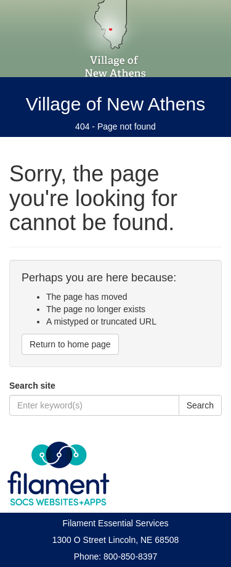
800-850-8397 (130, 556)
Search (200, 405)
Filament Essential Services (116, 523)
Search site (32, 386)
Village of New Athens (115, 104)
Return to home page (70, 344)
